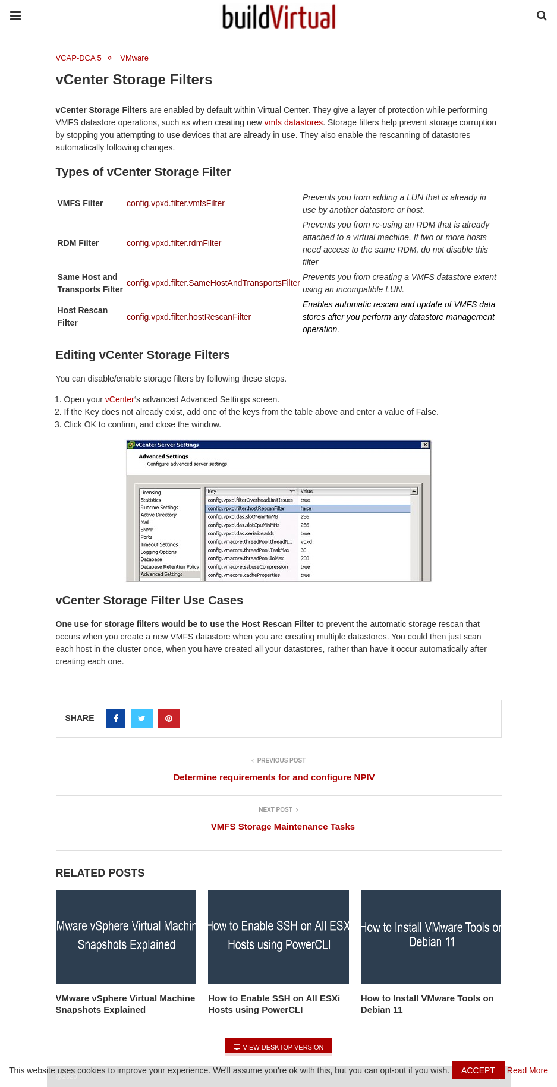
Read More (527, 1070)
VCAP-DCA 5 (79, 57)
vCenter (119, 399)
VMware (134, 57)
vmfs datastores (293, 122)
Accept (478, 1070)
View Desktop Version (279, 1047)
